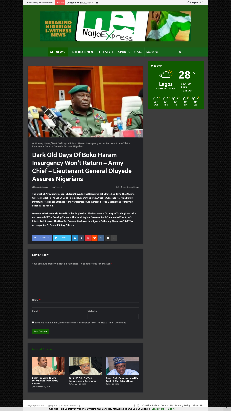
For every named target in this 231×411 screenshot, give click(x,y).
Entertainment (83, 52)
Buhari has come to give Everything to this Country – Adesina (45, 381)
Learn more (158, 408)
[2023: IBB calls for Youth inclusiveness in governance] (85, 366)
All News (57, 52)
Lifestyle (106, 52)
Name (36, 300)
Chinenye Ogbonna (40, 187)
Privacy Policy (182, 405)
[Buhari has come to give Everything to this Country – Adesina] (48, 366)
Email (36, 311)
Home (37, 143)
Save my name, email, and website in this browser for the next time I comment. (80, 322)
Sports (124, 52)
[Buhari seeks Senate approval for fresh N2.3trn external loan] (122, 366)
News (47, 143)
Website (92, 311)
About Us (197, 405)
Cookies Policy (150, 405)
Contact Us (167, 405)
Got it (171, 408)
